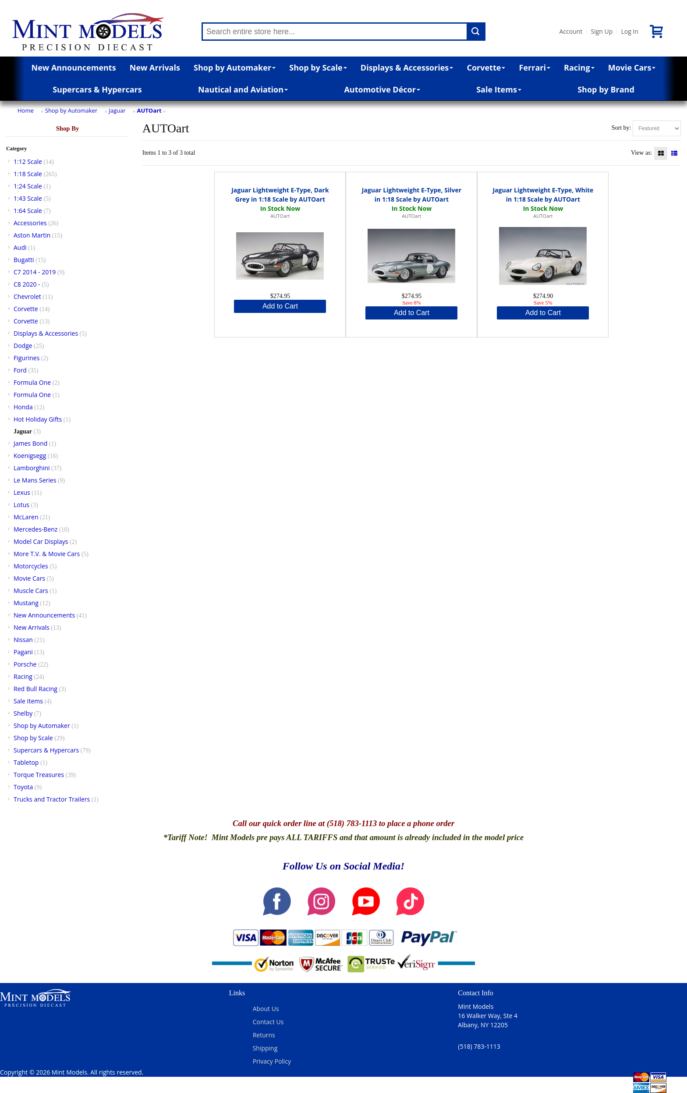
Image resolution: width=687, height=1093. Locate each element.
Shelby (23, 713)
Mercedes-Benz (35, 529)
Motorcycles (31, 566)
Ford (20, 370)
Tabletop (26, 762)
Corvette (486, 67)
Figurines (26, 358)
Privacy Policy (272, 1061)
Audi (20, 247)
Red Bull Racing (35, 689)
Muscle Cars (31, 590)
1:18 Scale (28, 174)
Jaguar (117, 110)
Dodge (23, 345)
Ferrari (534, 67)
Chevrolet (27, 296)
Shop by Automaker (235, 67)
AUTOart (149, 110)
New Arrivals (155, 67)
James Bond (30, 443)
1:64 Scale (28, 210)
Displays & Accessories (407, 67)
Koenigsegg (30, 455)
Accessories (30, 223)
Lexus (22, 492)
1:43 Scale (28, 198)
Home (26, 110)
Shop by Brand (605, 89)
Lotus (21, 504)
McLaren (26, 517)
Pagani (23, 652)
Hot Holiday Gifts (38, 419)
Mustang (26, 603)
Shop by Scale (318, 67)
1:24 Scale (28, 186)
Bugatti (24, 260)
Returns (264, 1035)
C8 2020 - (27, 284)
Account (570, 31)
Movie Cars (632, 67)
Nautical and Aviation (243, 89)
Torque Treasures (39, 774)
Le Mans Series (35, 480)
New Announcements (74, 67)
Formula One (32, 382)
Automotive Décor (382, 89)
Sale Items (498, 89)
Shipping (265, 1048)
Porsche (25, 664)
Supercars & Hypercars (97, 89)
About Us (266, 1008)
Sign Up (602, 31)
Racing (579, 67)
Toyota (23, 787)
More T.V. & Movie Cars (47, 554)
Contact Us (268, 1022)
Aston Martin (32, 235)
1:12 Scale (28, 161)
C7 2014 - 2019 (35, 272)
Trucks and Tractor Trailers (52, 799)
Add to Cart (280, 306)
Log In (629, 31)
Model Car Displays (41, 541)
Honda (23, 407)
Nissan (23, 639)
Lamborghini (32, 468)
